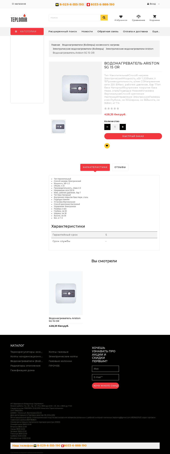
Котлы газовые (59, 351)
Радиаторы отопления (25, 365)
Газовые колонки (60, 361)
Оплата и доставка (135, 31)
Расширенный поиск (62, 31)
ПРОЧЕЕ (54, 365)
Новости (87, 31)
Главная (55, 44)
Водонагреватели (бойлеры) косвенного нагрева (27, 361)
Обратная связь (107, 31)
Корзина (155, 18)
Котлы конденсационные (27, 356)
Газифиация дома (22, 370)
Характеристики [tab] (95, 167)
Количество (112, 121)
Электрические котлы (63, 356)
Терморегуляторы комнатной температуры (27, 351)
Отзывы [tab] (120, 167)
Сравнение (138, 18)
